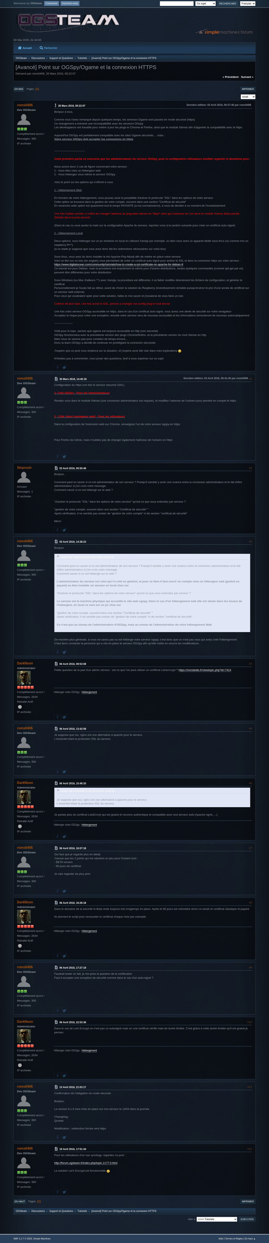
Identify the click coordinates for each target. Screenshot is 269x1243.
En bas (19, 89)
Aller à (191, 1219)
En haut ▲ (250, 1238)
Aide (221, 1238)
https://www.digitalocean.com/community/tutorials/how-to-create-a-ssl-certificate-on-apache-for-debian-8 (118, 264)
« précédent (231, 77)
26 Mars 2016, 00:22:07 (71, 105)
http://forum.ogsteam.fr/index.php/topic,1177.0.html (85, 1162)
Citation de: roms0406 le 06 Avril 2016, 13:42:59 (87, 791)
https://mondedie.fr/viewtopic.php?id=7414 (205, 670)
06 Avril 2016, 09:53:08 (72, 664)
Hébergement (89, 692)
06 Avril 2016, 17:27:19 (72, 967)
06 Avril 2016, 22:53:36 (72, 1022)
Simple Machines (41, 1238)
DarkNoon (25, 663)
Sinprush (24, 467)
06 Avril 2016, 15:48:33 (72, 783)
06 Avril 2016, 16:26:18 (72, 902)
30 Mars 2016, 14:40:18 (73, 378)
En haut (20, 1201)
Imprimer (248, 89)
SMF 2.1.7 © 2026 (22, 1238)
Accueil (25, 48)
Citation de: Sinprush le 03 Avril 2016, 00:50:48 (86, 557)
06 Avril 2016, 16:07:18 (72, 848)
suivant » (247, 77)
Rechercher (48, 48)
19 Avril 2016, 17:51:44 (72, 1149)
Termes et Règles (234, 1238)
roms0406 (25, 105)
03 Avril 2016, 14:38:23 (72, 541)
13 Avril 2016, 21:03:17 (72, 1087)
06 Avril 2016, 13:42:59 (72, 728)
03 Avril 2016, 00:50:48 (72, 468)
